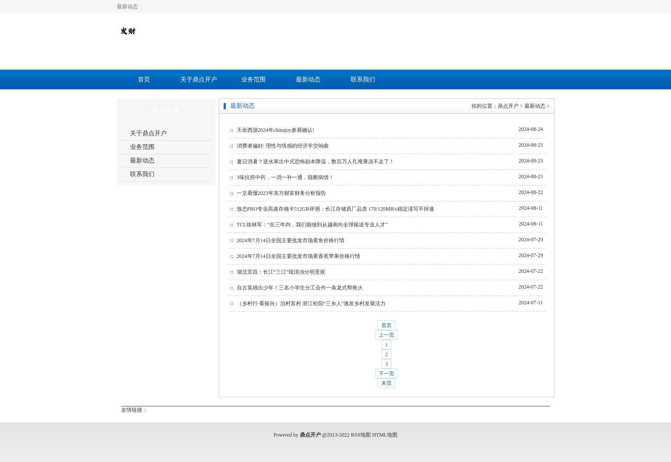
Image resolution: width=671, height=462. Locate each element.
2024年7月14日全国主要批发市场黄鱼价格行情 (290, 240)
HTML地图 (384, 435)
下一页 (386, 373)
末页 (386, 383)
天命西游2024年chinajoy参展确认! (275, 130)
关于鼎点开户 (198, 79)
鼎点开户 (508, 106)
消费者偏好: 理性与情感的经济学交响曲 (283, 146)
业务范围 (253, 79)
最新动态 (308, 79)
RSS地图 (361, 435)
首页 (144, 79)
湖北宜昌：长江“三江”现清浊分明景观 (281, 272)
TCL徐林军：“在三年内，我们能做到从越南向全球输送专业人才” (312, 225)
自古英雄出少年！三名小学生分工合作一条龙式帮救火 (300, 288)
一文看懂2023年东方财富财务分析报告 (281, 193)
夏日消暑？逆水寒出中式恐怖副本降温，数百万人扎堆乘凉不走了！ (315, 162)
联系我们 (363, 79)
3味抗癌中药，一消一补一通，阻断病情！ (285, 177)
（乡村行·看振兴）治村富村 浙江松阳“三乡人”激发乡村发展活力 (311, 303)
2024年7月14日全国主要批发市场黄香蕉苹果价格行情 (298, 256)
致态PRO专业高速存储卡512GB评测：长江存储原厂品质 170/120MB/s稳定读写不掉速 (335, 209)
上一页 (386, 335)
